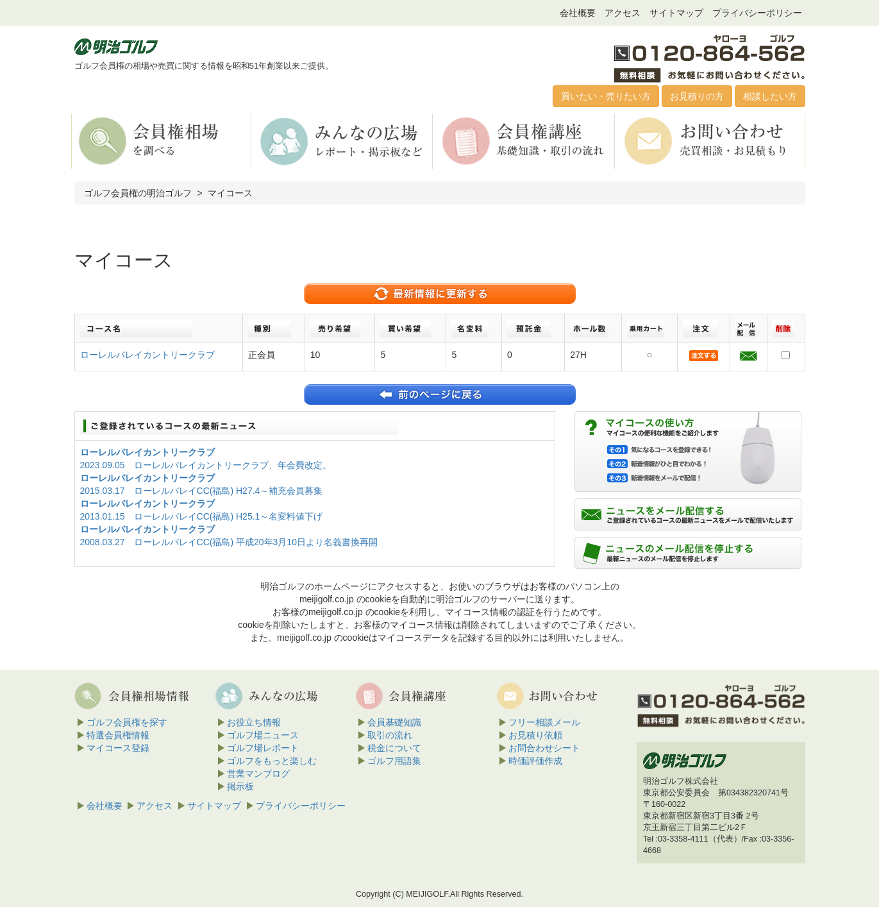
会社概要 (578, 13)
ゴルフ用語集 (394, 761)
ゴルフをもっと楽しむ (272, 761)
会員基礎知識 (394, 722)
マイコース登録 (118, 748)
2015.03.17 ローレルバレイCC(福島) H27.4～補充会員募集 (201, 491)
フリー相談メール (544, 722)
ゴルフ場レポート (263, 748)
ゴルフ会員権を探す (127, 722)
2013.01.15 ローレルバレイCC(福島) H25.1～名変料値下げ (201, 516)
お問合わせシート (544, 748)
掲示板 (240, 786)
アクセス (622, 13)
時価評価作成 (535, 761)
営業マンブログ (258, 773)
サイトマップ (676, 13)
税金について (394, 748)
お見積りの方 (697, 96)
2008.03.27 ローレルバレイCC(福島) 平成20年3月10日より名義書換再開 (229, 542)
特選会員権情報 (118, 735)
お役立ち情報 (254, 722)
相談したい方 (770, 96)
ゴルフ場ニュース (263, 735)
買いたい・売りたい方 (606, 96)
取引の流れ (389, 735)
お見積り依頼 (535, 735)
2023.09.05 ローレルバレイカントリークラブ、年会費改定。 (205, 465)
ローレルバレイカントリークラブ (147, 355)
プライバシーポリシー (757, 13)
